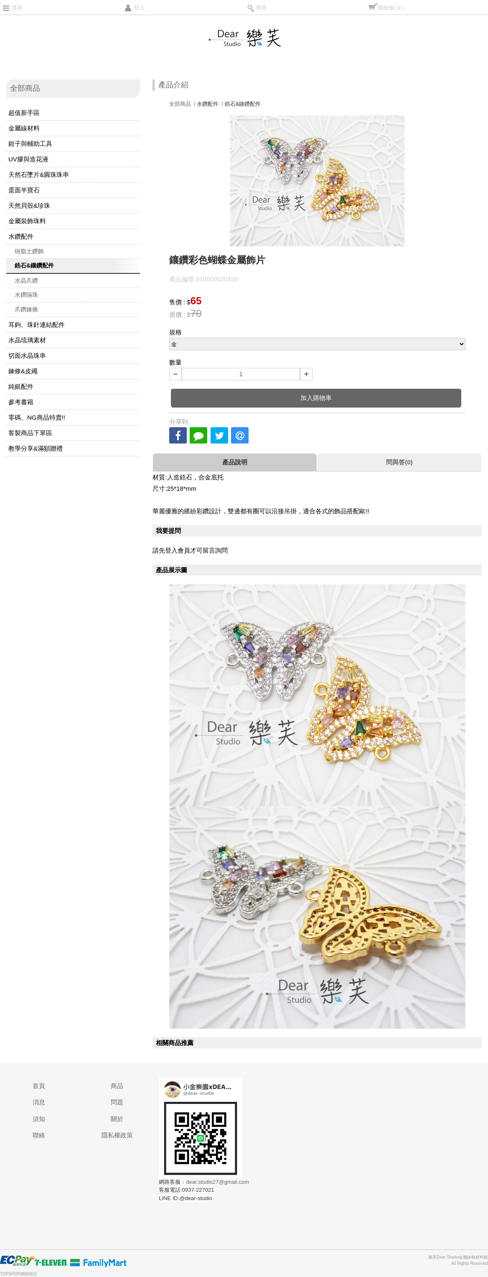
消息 (39, 1102)
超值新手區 (24, 112)
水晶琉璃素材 (27, 340)
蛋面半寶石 (24, 190)
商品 (117, 1085)
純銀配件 (20, 386)
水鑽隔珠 (26, 294)
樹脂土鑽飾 (29, 251)
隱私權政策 (117, 1135)
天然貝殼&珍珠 (29, 205)
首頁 (39, 1085)
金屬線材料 (24, 128)
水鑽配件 (20, 236)
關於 (117, 1118)
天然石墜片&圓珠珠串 (38, 174)
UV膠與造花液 (28, 159)
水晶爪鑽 (26, 280)
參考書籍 (20, 401)
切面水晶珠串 (27, 355)
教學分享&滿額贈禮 (35, 448)
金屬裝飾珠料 (27, 220)
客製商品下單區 (30, 432)
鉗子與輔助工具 (30, 143)
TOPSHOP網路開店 (18, 1274)
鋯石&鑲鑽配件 (34, 265)
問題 (117, 1102)
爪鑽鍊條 (26, 309)
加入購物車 (316, 397)
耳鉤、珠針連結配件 (36, 324)
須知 (39, 1118)
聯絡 (39, 1135)
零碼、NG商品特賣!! (36, 417)
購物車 (391, 8)
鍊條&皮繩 (23, 371)
